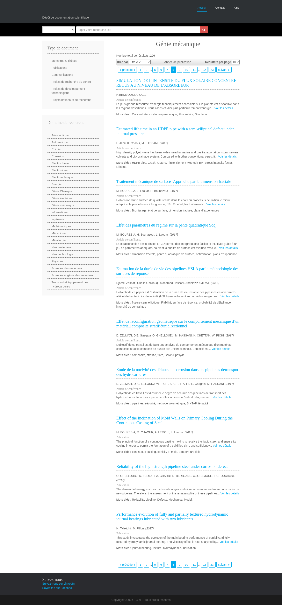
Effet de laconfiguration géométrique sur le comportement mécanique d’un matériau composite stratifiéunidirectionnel (177, 323)
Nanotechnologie (62, 254)
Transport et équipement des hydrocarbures (70, 284)
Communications (62, 74)
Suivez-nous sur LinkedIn (58, 583)
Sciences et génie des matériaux (72, 275)
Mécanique (59, 233)
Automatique (60, 142)
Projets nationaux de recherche (72, 100)
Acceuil (201, 7)
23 (212, 69)
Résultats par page (218, 62)
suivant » (224, 69)
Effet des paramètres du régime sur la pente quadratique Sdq (166, 225)
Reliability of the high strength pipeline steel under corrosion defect (172, 466)
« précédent (127, 69)
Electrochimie (60, 163)
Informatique (60, 212)
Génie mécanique (63, 205)
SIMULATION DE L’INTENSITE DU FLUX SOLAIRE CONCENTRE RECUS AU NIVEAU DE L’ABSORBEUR (176, 83)
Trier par (122, 62)
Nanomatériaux (61, 247)
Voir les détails (224, 108)
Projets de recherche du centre (71, 81)
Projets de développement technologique (68, 91)
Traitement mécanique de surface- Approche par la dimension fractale (173, 181)
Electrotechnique (62, 177)
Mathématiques (61, 226)
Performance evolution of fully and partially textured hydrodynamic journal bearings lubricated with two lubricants (172, 516)
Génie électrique (62, 198)
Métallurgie (59, 240)
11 (194, 69)
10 (186, 69)
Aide (236, 7)
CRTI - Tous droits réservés (153, 599)
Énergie (57, 184)
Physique (58, 261)
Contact (220, 7)
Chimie (56, 149)
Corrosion (58, 156)
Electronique (60, 170)
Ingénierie (58, 219)
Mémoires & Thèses (64, 60)
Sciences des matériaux (67, 268)
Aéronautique (60, 135)
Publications (59, 67)
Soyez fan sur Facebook (57, 588)
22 (204, 69)
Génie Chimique (62, 191)
